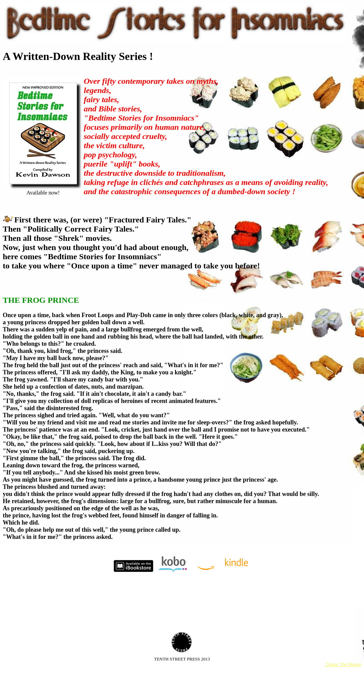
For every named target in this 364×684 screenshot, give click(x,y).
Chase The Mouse (343, 664)
